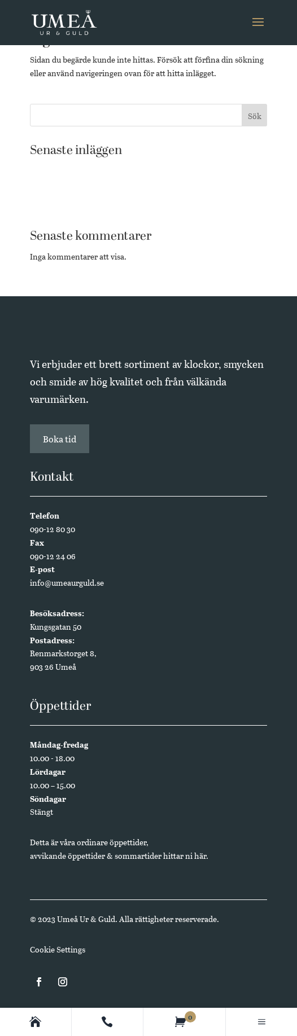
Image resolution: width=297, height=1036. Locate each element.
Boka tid (59, 438)
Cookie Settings (57, 949)
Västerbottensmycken (69, 170)
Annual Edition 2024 (67, 205)
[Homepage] (35, 1022)
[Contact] (107, 1022)
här (200, 856)
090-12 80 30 (52, 529)
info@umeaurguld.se (67, 583)
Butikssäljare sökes (63, 188)
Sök (254, 116)
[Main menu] (261, 1022)
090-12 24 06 (53, 556)
